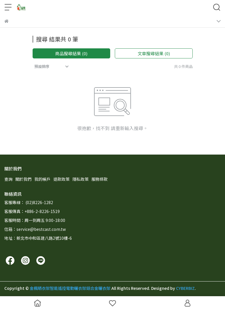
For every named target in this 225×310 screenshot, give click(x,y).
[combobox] (52, 66)
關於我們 (23, 179)
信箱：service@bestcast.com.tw (35, 229)
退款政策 (61, 179)
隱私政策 (80, 179)
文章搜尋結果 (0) (154, 53)
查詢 (8, 179)
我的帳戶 (42, 179)
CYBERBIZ (185, 288)
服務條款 (99, 179)
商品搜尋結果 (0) (71, 53)
